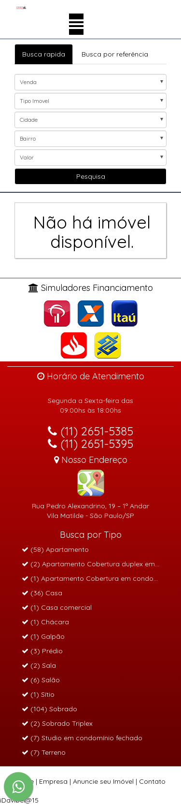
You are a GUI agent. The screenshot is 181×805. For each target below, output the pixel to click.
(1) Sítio (38, 694)
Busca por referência (115, 54)
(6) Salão (41, 680)
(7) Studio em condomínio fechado (82, 737)
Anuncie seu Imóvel (103, 781)
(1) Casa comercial (57, 607)
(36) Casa (42, 593)
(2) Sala (39, 665)
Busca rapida (43, 54)
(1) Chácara (45, 622)
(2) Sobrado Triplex (57, 723)
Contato (152, 781)
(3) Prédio (42, 651)
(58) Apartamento (55, 549)
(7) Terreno (44, 752)
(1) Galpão (43, 636)
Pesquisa (90, 176)
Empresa (53, 781)
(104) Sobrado (49, 708)
